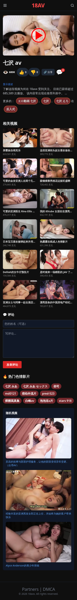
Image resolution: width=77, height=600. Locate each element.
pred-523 (48, 393)
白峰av (29, 401)
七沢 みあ (11, 386)
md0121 (10, 393)
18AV (38, 5)
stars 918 (65, 401)
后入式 (10, 109)
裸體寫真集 (12, 401)
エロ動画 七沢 (27, 101)
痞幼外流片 (29, 393)
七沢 (46, 101)
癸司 (56, 386)
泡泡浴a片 (46, 401)
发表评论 (12, 365)
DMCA (49, 589)
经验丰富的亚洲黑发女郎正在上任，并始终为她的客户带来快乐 (38, 515)
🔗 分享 (48, 72)
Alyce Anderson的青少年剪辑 (22, 565)
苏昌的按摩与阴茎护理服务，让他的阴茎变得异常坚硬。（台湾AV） (37, 463)
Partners (31, 589)
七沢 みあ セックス (35, 386)
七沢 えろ (62, 101)
